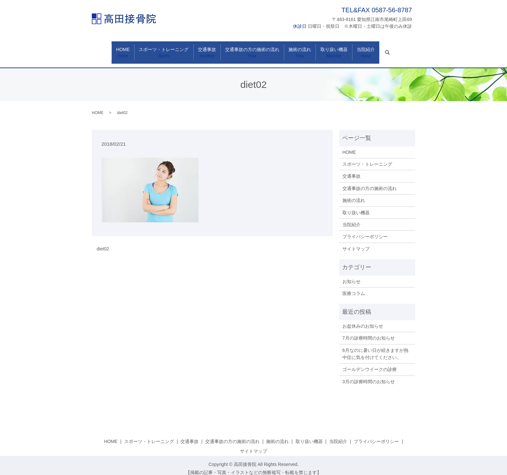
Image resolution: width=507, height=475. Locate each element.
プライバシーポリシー (365, 230)
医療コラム (353, 287)
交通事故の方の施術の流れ (252, 50)
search (402, 45)
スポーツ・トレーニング (158, 50)
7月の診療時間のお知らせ (368, 331)
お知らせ (351, 275)
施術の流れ (302, 50)
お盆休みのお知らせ (362, 319)
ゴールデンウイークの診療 (369, 363)
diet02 (103, 242)
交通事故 (204, 50)
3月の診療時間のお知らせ (368, 375)
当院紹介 (373, 50)
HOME (115, 50)
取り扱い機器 (339, 50)
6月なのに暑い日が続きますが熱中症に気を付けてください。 (375, 347)
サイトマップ (356, 242)
